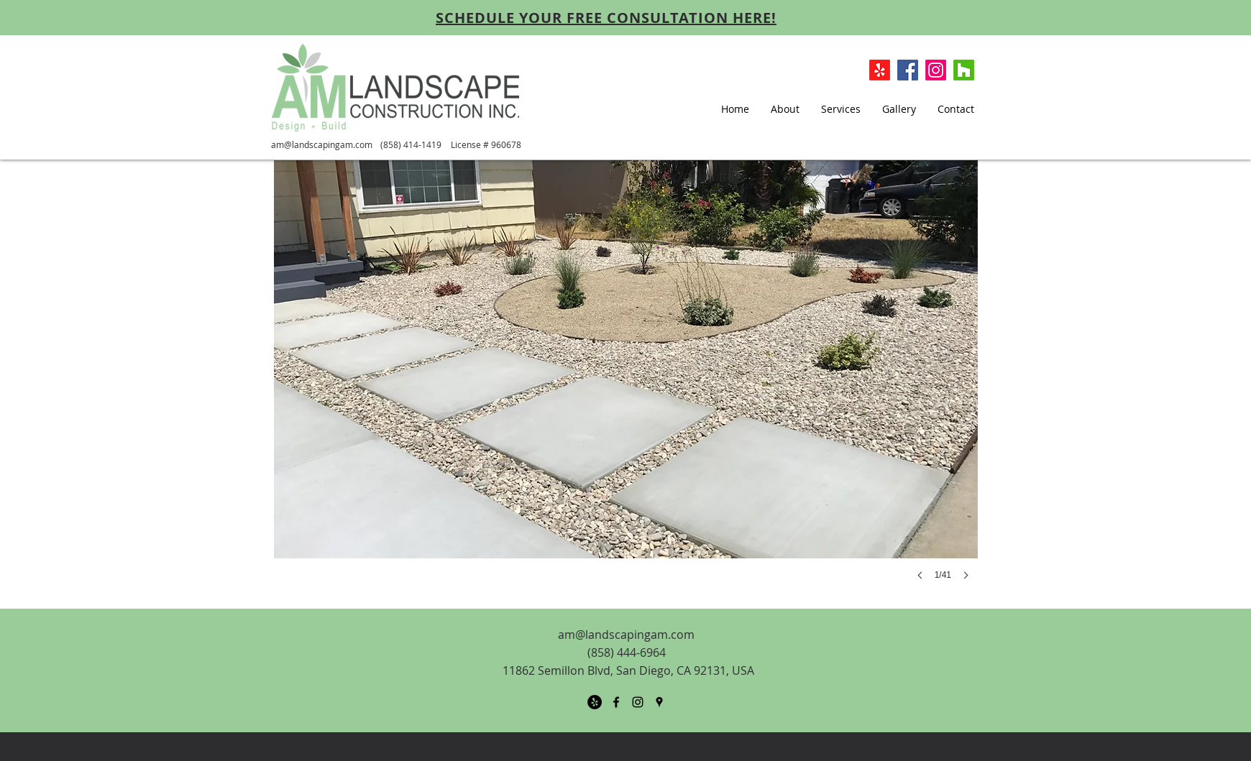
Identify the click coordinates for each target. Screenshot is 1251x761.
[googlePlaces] (659, 702)
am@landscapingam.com (321, 144)
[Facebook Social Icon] (907, 70)
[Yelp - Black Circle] (594, 702)
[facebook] (616, 702)
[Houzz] (963, 70)
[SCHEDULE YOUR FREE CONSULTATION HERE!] (606, 17)
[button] (626, 384)
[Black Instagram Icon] (638, 702)
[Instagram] (935, 70)
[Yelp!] (879, 70)
